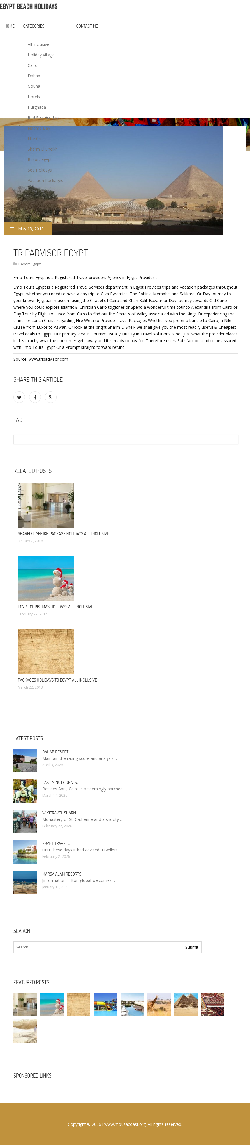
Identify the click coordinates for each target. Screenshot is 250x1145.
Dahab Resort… (56, 752)
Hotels (34, 96)
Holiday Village (41, 55)
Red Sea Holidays (44, 117)
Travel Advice (40, 191)
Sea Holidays (40, 170)
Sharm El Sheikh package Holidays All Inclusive (63, 533)
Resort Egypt (40, 159)
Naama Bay (39, 128)
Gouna (34, 86)
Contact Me (87, 26)
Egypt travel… (56, 843)
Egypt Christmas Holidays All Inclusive (55, 607)
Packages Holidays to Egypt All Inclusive (57, 680)
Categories (33, 26)
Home (9, 26)
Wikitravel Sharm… (60, 813)
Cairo (33, 65)
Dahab (34, 75)
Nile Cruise (38, 138)
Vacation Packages (45, 180)
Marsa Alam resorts (61, 874)
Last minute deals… (60, 782)
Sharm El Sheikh (43, 149)
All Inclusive (38, 44)
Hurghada (37, 107)
